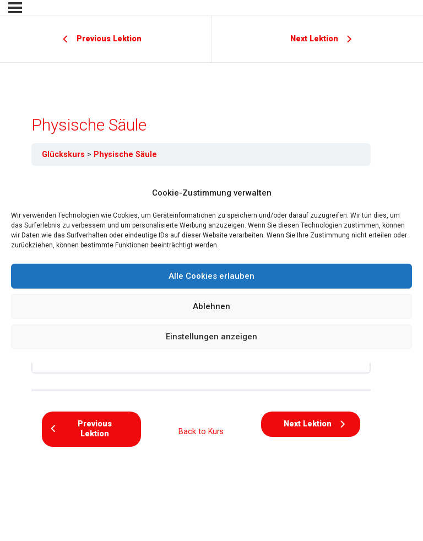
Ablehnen (211, 306)
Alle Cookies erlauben (211, 276)
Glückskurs (63, 154)
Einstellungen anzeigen (211, 337)
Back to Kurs (201, 431)
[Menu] (15, 7)
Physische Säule (125, 154)
